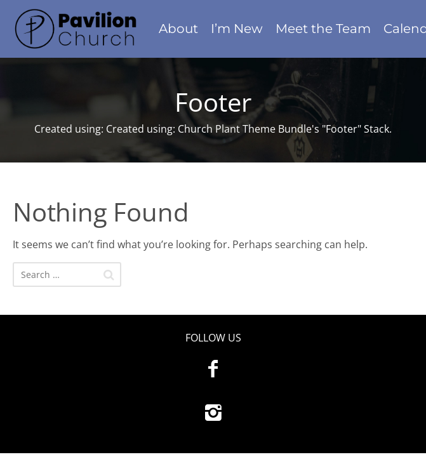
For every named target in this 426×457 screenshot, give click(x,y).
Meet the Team (323, 28)
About (178, 28)
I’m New (237, 28)
